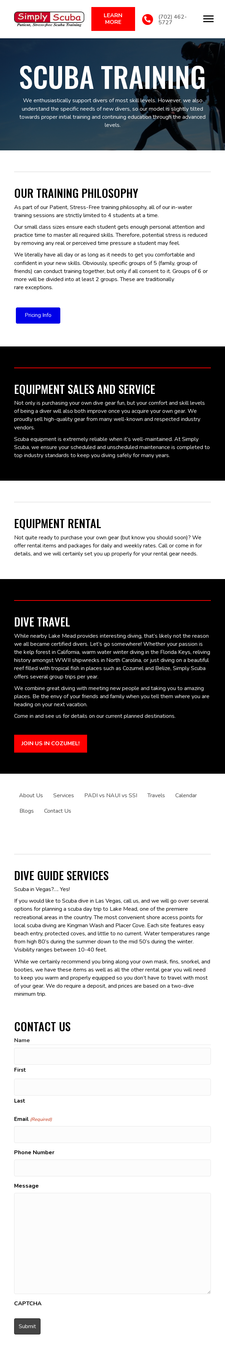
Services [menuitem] (63, 795)
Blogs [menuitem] (26, 811)
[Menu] (208, 19)
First (20, 1069)
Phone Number (34, 1152)
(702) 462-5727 (172, 19)
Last (19, 1100)
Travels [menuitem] (156, 795)
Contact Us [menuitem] (57, 811)
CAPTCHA (28, 1303)
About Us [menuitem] (31, 795)
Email (33, 1119)
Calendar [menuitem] (186, 795)
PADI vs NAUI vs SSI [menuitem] (110, 795)
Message (26, 1186)
